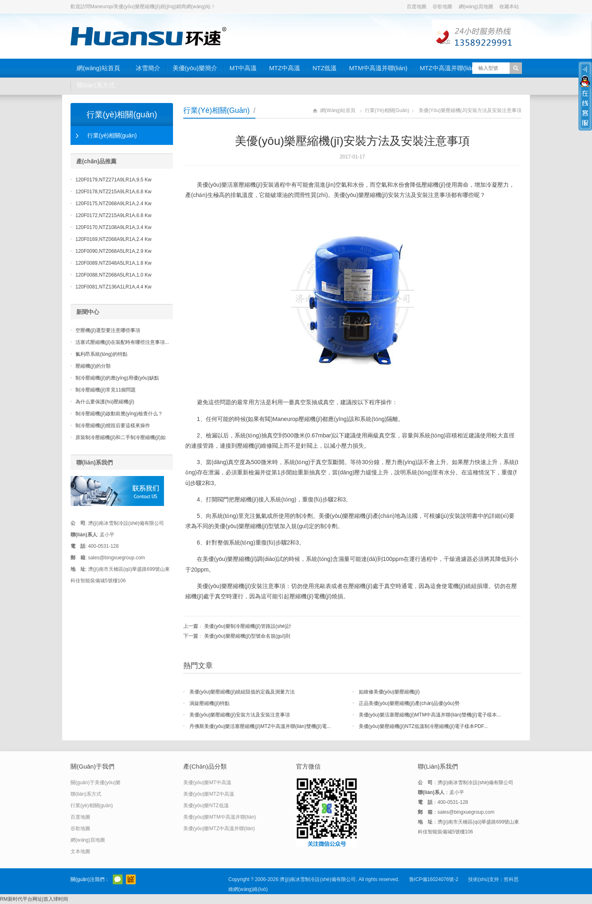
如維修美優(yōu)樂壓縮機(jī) (389, 692)
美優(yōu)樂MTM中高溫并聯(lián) (219, 817)
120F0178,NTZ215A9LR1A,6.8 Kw (113, 192)
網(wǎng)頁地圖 (476, 6)
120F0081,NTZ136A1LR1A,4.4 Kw (113, 287)
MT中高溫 (243, 67)
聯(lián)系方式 (96, 85)
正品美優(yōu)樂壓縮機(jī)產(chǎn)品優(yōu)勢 (409, 703)
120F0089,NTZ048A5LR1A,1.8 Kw (113, 263)
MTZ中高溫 (284, 67)
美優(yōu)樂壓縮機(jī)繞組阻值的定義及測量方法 (242, 692)
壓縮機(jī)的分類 (93, 366)
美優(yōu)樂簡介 (195, 67)
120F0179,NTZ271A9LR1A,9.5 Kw (113, 180)
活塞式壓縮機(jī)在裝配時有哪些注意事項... (122, 342)
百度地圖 (416, 6)
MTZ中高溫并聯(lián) (448, 67)
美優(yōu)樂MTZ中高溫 (208, 794)
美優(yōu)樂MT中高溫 (207, 782)
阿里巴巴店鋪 (131, 879)
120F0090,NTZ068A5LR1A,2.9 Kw (113, 251)
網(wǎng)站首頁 (98, 67)
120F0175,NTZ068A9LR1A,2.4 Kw (113, 203)
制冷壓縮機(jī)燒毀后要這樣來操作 (112, 425)
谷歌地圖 (442, 6)
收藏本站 (509, 6)
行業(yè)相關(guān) (216, 110)
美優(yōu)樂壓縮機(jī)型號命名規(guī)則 (247, 636)
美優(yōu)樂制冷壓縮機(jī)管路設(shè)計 (247, 626)
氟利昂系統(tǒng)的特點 (101, 354)
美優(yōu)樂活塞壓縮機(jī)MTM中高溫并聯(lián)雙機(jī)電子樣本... (430, 715)
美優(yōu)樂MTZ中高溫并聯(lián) (219, 828)
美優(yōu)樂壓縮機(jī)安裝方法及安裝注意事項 (239, 715)
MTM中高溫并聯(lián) (378, 67)
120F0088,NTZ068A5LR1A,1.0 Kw (113, 275)
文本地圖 (80, 851)
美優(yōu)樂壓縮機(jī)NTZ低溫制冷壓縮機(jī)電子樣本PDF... (423, 726)
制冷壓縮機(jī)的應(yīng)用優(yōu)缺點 (117, 378)
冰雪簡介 (148, 67)
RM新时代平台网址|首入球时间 (34, 899)
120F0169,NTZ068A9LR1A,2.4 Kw (113, 239)
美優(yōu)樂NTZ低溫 (206, 805)
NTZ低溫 (324, 67)
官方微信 (118, 879)
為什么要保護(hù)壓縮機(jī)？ (104, 402)
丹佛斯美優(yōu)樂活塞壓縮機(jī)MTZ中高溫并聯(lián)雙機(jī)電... (260, 726)
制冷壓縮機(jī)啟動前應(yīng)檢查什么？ (119, 414)
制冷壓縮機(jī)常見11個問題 (105, 390)
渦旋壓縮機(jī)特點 (209, 703)
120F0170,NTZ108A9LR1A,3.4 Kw (113, 227)
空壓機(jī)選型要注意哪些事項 (107, 330)
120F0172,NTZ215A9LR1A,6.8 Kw (113, 215)
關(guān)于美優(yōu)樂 (96, 782)
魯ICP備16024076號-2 (433, 879)
